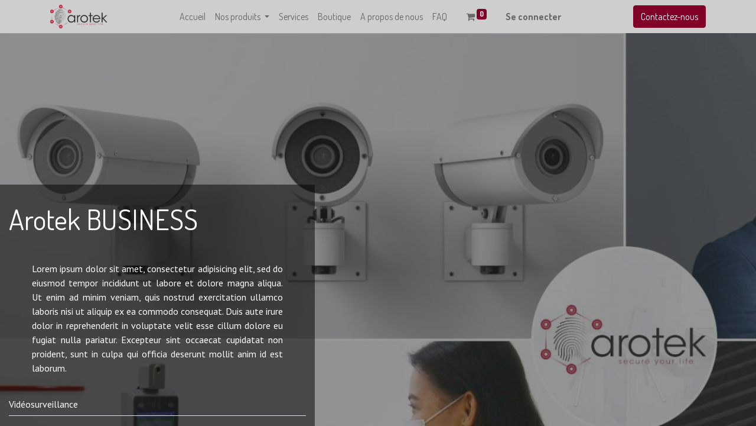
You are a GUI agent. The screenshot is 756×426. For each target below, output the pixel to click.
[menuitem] (192, 16)
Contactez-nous (669, 16)
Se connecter (533, 16)
